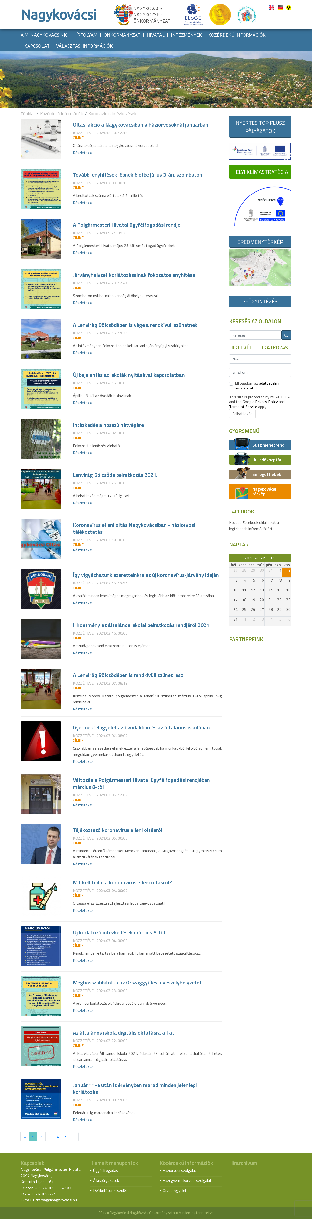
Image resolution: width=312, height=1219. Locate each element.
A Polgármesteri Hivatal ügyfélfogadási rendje (126, 225)
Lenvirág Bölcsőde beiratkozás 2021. (115, 475)
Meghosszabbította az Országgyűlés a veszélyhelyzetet (137, 982)
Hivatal (156, 35)
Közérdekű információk (237, 35)
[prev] (231, 558)
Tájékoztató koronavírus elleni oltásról (117, 830)
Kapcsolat (37, 46)
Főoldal (28, 113)
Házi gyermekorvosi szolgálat (187, 1180)
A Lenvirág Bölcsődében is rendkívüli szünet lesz (128, 675)
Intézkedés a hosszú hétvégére (108, 425)
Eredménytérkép (260, 242)
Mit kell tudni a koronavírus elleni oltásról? (122, 882)
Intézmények (186, 35)
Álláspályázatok (106, 1180)
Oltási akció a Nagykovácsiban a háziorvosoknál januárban (140, 125)
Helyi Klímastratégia (260, 172)
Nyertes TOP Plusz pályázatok (260, 127)
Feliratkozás (242, 414)
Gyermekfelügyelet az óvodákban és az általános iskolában (141, 727)
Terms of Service (243, 407)
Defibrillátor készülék (110, 1190)
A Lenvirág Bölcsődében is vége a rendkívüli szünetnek (135, 325)
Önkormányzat (122, 35)
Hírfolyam (85, 35)
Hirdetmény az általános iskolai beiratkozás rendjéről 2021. (142, 625)
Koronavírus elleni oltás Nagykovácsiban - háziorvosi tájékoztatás (134, 528)
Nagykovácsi (59, 14)
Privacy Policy (266, 402)
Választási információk (84, 46)
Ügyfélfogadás (105, 1170)
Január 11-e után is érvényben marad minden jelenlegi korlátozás (135, 1088)
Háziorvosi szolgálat (179, 1170)
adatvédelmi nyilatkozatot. (257, 385)
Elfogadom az (257, 385)
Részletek (83, 152)
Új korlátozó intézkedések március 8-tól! (119, 932)
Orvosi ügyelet (175, 1190)
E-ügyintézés (260, 301)
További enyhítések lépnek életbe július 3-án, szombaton (137, 175)
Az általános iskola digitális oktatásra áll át (123, 1032)
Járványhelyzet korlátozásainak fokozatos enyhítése (134, 275)
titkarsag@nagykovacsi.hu (55, 1200)
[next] (289, 558)
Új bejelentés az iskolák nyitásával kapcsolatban (129, 375)
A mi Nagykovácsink (44, 35)
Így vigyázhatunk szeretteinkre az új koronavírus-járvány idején (146, 575)
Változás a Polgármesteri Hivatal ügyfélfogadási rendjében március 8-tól (141, 783)
